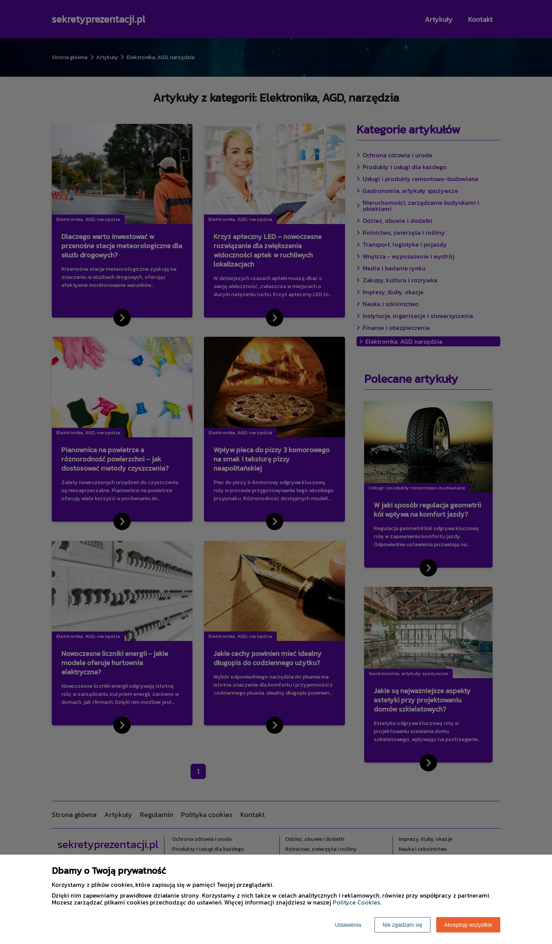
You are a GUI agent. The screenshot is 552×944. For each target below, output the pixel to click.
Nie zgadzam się (402, 925)
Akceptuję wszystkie (468, 925)
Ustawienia (348, 925)
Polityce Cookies (356, 902)
